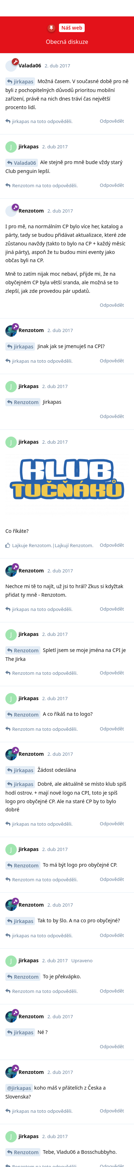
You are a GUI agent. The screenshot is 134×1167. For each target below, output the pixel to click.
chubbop (24, 1042)
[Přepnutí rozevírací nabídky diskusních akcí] (127, 8)
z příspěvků (66, 8)
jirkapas (23, 137)
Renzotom (26, 17)
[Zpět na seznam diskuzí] (7, 8)
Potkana (24, 970)
